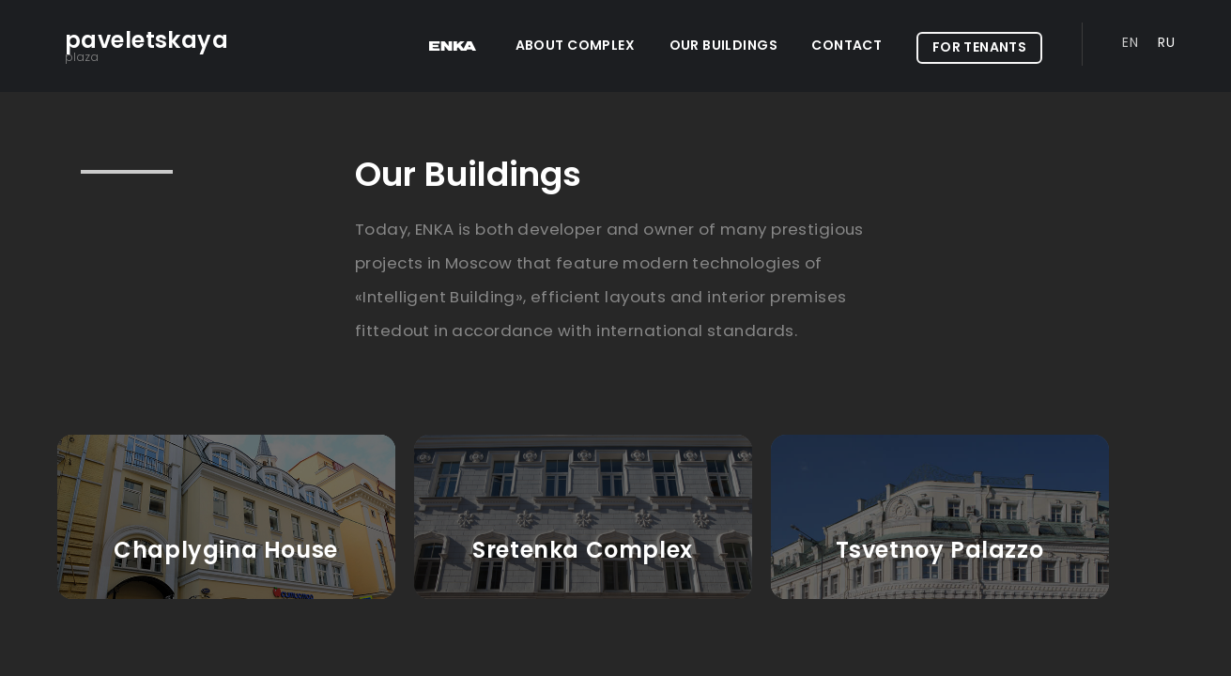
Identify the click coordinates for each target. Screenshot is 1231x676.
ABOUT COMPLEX (575, 45)
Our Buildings (723, 45)
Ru (1166, 42)
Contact (846, 45)
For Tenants (979, 47)
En (1130, 42)
